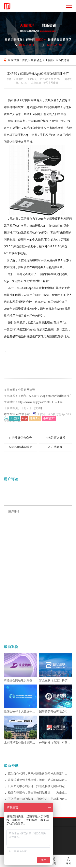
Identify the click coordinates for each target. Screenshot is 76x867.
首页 (25, 60)
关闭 (38, 416)
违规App (35, 419)
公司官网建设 (50, 82)
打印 (26, 416)
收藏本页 (12, 416)
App (24, 419)
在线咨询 (55, 450)
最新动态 (36, 60)
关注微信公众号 (22, 443)
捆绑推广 (49, 419)
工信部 (14, 419)
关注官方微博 (55, 441)
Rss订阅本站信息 (20, 450)
